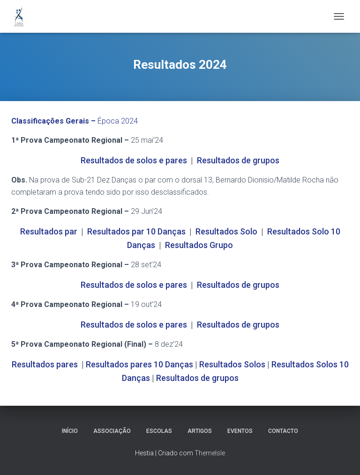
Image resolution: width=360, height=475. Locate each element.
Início (70, 431)
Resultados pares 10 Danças (139, 364)
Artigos (200, 431)
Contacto (283, 431)
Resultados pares (45, 364)
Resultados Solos (232, 364)
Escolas (159, 431)
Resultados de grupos (238, 160)
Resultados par (48, 231)
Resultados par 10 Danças (136, 231)
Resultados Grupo (199, 245)
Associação (112, 431)
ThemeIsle (210, 453)
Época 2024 (74, 121)
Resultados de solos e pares (134, 160)
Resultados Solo (226, 231)
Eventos (240, 431)
